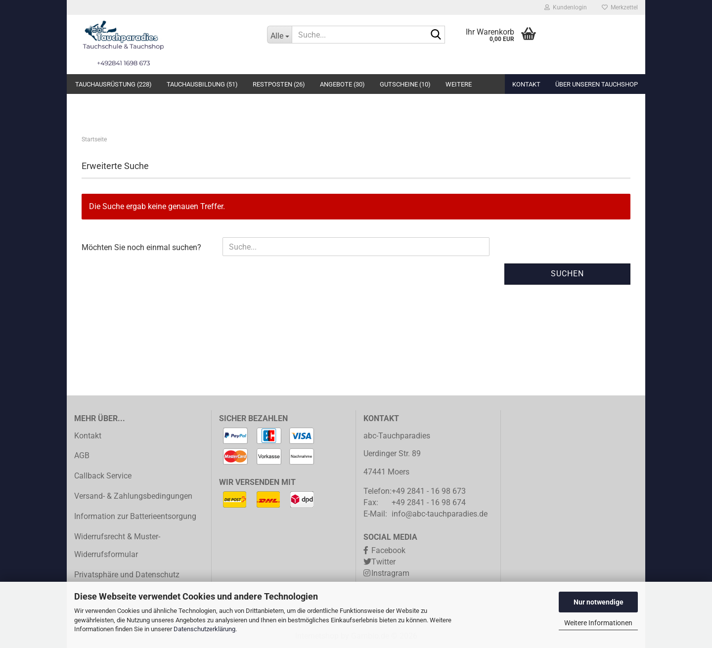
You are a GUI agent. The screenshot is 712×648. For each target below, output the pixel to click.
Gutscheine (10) (405, 84)
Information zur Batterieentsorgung (135, 516)
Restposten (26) (279, 84)
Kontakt (526, 84)
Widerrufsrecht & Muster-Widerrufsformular (117, 546)
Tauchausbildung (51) (202, 84)
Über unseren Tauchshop (596, 84)
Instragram (390, 573)
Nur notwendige (598, 602)
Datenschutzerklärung (204, 629)
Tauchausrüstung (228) (113, 84)
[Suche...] (279, 34)
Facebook (388, 550)
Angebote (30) (342, 84)
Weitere (458, 84)
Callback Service (103, 475)
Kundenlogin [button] (565, 7)
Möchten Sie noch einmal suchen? (141, 247)
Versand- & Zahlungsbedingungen (133, 496)
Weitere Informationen (598, 623)
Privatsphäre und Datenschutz (126, 574)
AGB (81, 455)
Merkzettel (620, 7)
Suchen (567, 273)
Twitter (383, 561)
